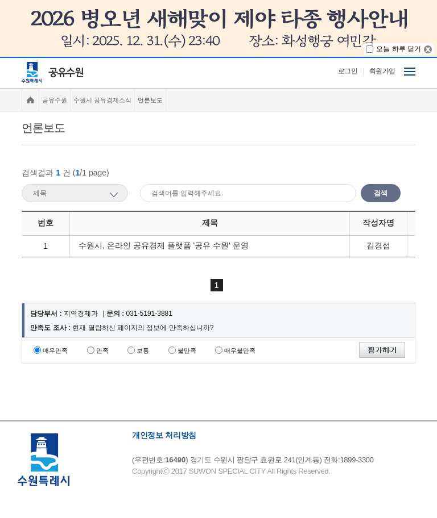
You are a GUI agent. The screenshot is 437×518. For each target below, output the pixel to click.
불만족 (187, 350)
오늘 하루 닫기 (398, 49)
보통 (143, 350)
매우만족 (55, 350)
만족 (102, 350)
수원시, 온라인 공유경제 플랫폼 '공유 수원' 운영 (164, 245)
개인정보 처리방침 (164, 435)
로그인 (347, 71)
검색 (380, 193)
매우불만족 (239, 350)
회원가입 (382, 71)
